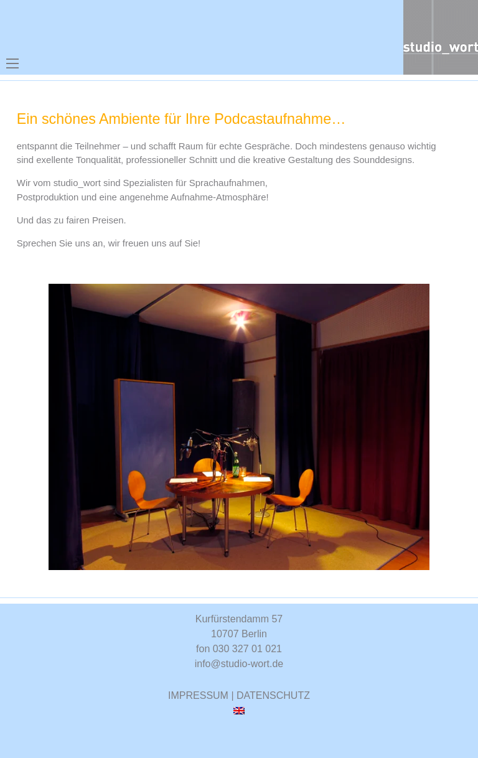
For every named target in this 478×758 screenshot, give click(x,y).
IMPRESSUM (198, 695)
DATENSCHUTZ (273, 695)
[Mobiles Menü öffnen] (12, 63)
